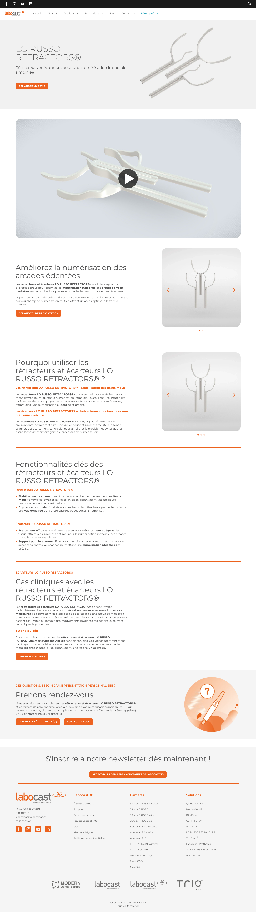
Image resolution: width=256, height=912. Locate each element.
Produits (71, 13)
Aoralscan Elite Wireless (143, 826)
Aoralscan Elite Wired (142, 832)
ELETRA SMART (139, 849)
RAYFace (191, 815)
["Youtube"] (38, 829)
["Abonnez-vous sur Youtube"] (22, 4)
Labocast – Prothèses (198, 843)
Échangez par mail (84, 815)
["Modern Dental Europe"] (66, 885)
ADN (53, 13)
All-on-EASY (193, 855)
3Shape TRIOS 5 (139, 809)
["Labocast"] (107, 885)
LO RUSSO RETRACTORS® (201, 832)
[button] (199, 330)
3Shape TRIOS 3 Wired (143, 815)
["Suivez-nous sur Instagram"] (14, 4)
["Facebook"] (19, 829)
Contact (129, 13)
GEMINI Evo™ (194, 820)
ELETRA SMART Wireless (144, 843)
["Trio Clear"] (189, 885)
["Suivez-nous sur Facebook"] (6, 4)
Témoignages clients (85, 820)
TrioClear (150, 13)
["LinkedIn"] (48, 829)
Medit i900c (136, 861)
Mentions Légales (84, 832)
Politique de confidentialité (89, 838)
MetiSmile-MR (194, 809)
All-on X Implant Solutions (201, 849)
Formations (94, 13)
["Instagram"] (28, 829)
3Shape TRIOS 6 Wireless (144, 803)
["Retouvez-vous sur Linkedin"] (30, 4)
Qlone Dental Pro (196, 803)
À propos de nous (84, 803)
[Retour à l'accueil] (15, 13)
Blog (113, 13)
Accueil (37, 13)
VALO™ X (191, 826)
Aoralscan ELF (138, 838)
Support (78, 809)
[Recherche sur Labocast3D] (249, 4)
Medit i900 (136, 866)
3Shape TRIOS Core (141, 820)
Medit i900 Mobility (141, 855)
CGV (76, 826)
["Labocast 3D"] (148, 885)
